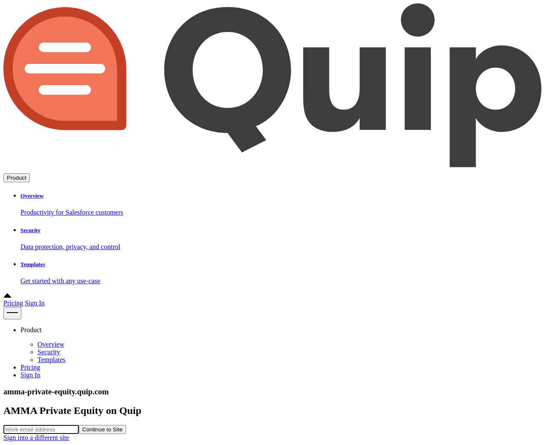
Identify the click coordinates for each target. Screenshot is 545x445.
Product (16, 178)
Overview (50, 344)
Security (48, 352)
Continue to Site (102, 429)
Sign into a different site (36, 437)
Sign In (35, 303)
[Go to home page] (272, 169)
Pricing (13, 303)
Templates (51, 359)
